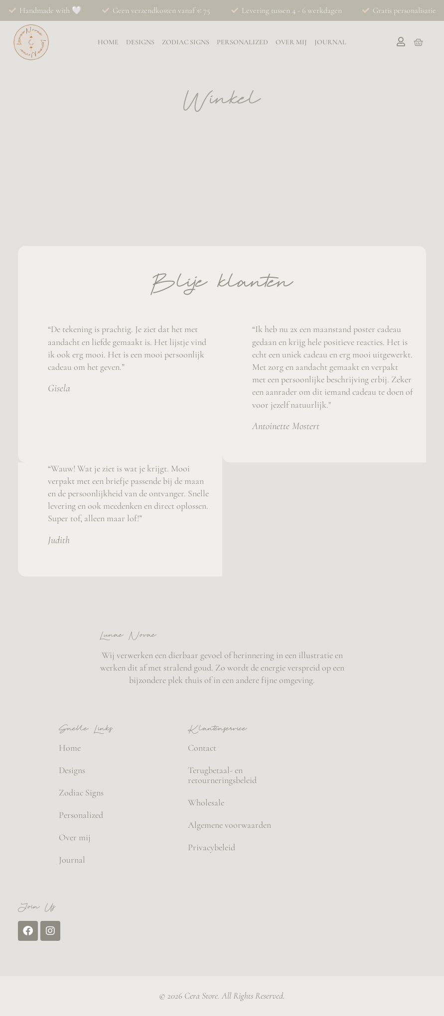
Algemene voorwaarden (229, 825)
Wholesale (206, 802)
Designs (140, 42)
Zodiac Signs (185, 42)
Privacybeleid (211, 847)
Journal (330, 42)
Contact (202, 748)
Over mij (291, 42)
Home (108, 42)
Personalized (242, 42)
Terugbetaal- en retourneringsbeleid (222, 775)
